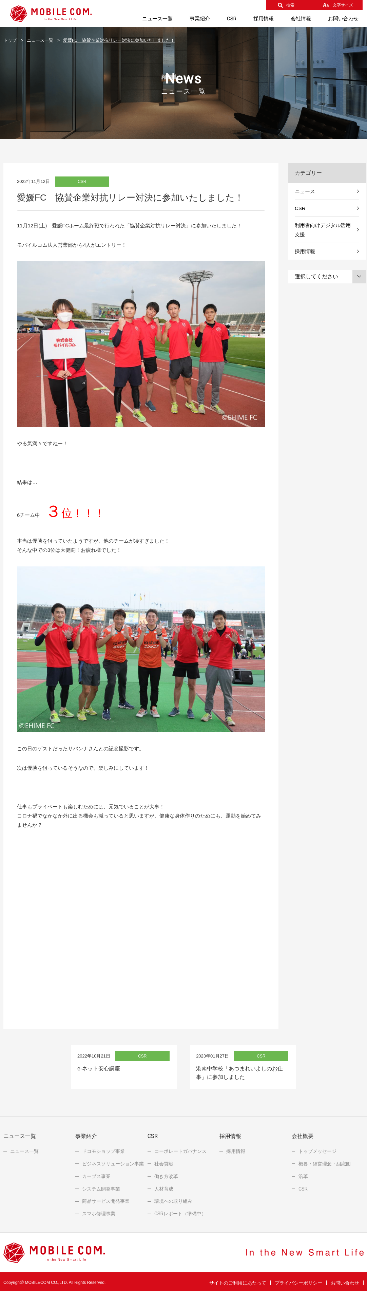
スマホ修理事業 (98, 1211)
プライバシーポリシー (298, 1280)
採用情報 (263, 18)
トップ (10, 40)
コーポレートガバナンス (180, 1149)
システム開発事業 (101, 1186)
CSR (300, 208)
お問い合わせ (343, 18)
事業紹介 (200, 18)
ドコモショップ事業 (103, 1149)
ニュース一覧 (157, 18)
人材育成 (163, 1186)
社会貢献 (163, 1161)
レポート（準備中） (180, 1211)
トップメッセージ (317, 1149)
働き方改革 (166, 1174)
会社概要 (302, 1134)
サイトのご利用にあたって (237, 1280)
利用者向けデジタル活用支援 (323, 229)
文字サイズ (343, 5)
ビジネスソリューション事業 (113, 1161)
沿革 (303, 1174)
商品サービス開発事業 (106, 1199)
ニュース (305, 191)
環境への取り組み (173, 1199)
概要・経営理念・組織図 (324, 1161)
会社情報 (301, 18)
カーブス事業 (96, 1174)
